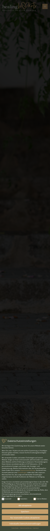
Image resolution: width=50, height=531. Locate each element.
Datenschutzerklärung (27, 470)
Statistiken (22, 499)
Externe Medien (40, 499)
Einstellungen (22, 472)
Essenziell (6, 499)
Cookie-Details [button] (15, 528)
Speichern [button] (25, 511)
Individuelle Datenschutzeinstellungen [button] (25, 523)
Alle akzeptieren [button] (25, 505)
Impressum (36, 528)
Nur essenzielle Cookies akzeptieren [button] (25, 517)
